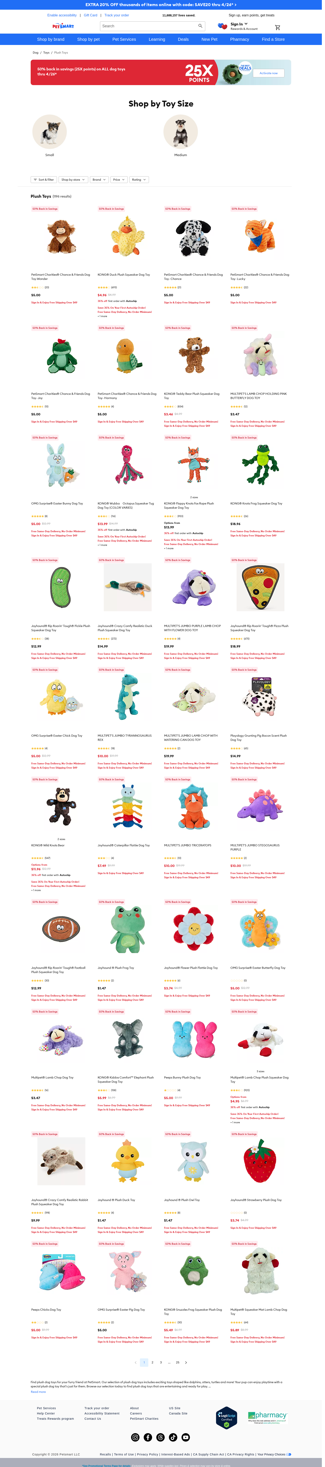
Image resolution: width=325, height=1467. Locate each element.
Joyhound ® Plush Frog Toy (116, 966)
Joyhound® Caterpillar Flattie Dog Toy (124, 843)
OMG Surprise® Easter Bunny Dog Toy (57, 501)
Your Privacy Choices (274, 1448)
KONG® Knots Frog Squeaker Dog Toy (256, 501)
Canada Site (178, 1407)
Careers (136, 1407)
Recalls (105, 1448)
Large (193, 155)
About (134, 1402)
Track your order (116, 15)
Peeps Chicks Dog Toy (46, 1307)
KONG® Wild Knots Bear (47, 843)
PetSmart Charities (144, 1412)
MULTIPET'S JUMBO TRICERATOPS (187, 843)
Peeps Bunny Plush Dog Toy (182, 1075)
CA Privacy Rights (240, 1448)
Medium (128, 155)
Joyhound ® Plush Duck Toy (116, 1198)
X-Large (258, 155)
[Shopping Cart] (283, 28)
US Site (174, 1402)
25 (186, 1360)
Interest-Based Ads (175, 1448)
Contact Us (92, 1412)
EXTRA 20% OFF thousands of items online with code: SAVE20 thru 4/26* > (161, 4)
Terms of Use (124, 1448)
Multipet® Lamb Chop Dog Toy (52, 1075)
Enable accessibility (62, 15)
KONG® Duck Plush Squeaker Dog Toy (124, 272)
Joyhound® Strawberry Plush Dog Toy (256, 1198)
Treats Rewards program (55, 1412)
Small (63, 155)
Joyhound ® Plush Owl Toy (182, 1198)
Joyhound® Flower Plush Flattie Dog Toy (191, 966)
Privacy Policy (147, 1448)
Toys (46, 52)
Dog (35, 52)
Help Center (46, 1407)
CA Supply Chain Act (208, 1448)
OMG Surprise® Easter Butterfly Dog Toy (258, 966)
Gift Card (90, 15)
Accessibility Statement (102, 1407)
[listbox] (161, 135)
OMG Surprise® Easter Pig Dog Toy (121, 1307)
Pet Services (46, 1402)
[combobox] (152, 25)
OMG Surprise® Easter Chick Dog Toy (56, 733)
